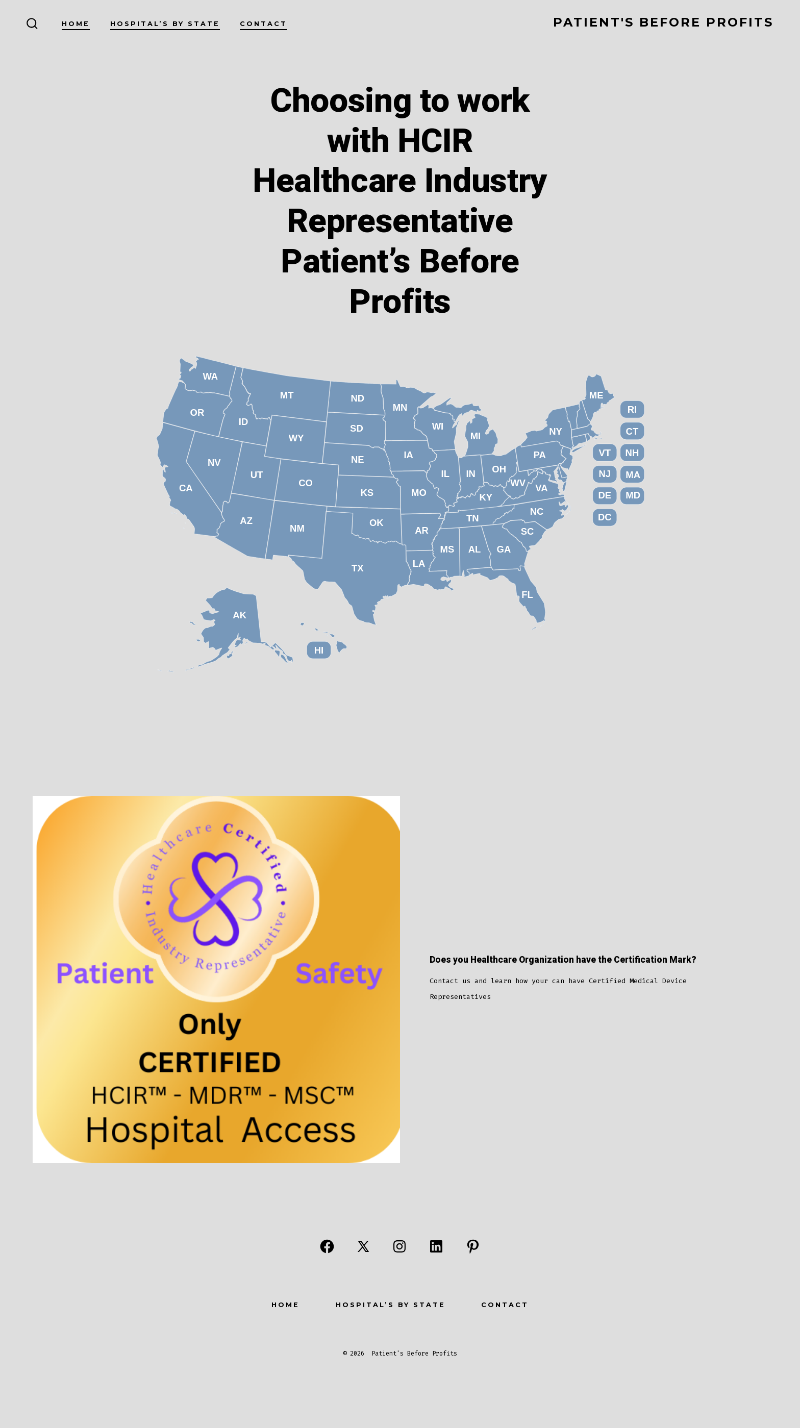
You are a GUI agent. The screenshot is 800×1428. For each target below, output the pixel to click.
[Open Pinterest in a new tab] (473, 1246)
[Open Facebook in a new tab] (327, 1246)
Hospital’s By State (165, 24)
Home (76, 24)
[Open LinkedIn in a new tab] (436, 1246)
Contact (263, 24)
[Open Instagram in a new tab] (399, 1246)
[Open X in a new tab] (363, 1246)
